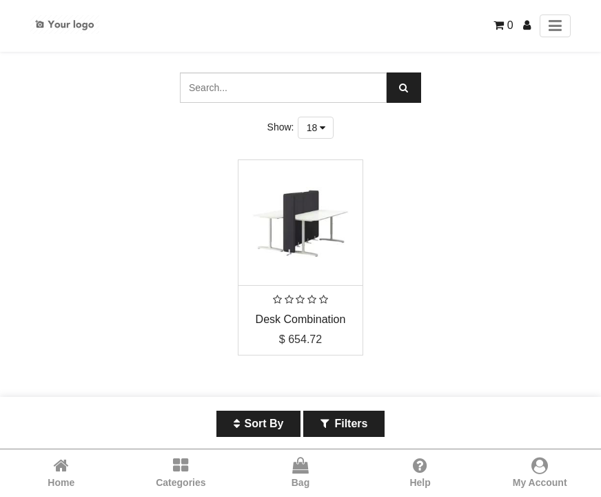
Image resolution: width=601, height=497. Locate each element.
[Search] (404, 87)
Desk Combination (301, 319)
